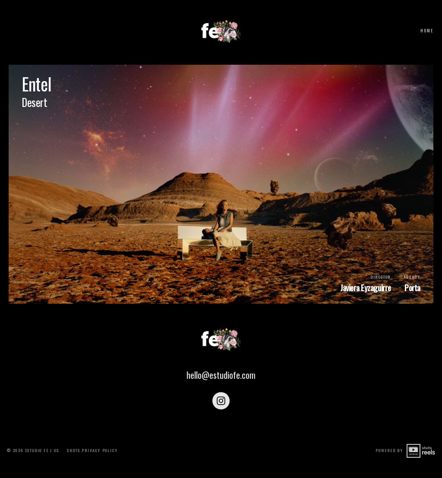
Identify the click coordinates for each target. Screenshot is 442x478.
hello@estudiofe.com (221, 392)
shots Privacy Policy (92, 463)
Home (426, 30)
